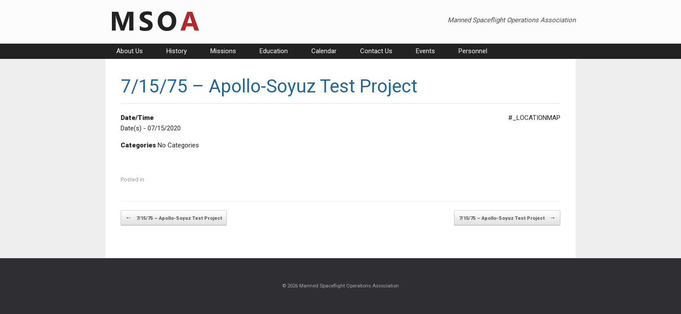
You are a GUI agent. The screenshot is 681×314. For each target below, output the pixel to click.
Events (425, 51)
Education (274, 51)
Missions (223, 51)
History (176, 51)
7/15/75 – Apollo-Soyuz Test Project (173, 217)
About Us (129, 51)
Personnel (472, 51)
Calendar (324, 51)
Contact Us (376, 51)
